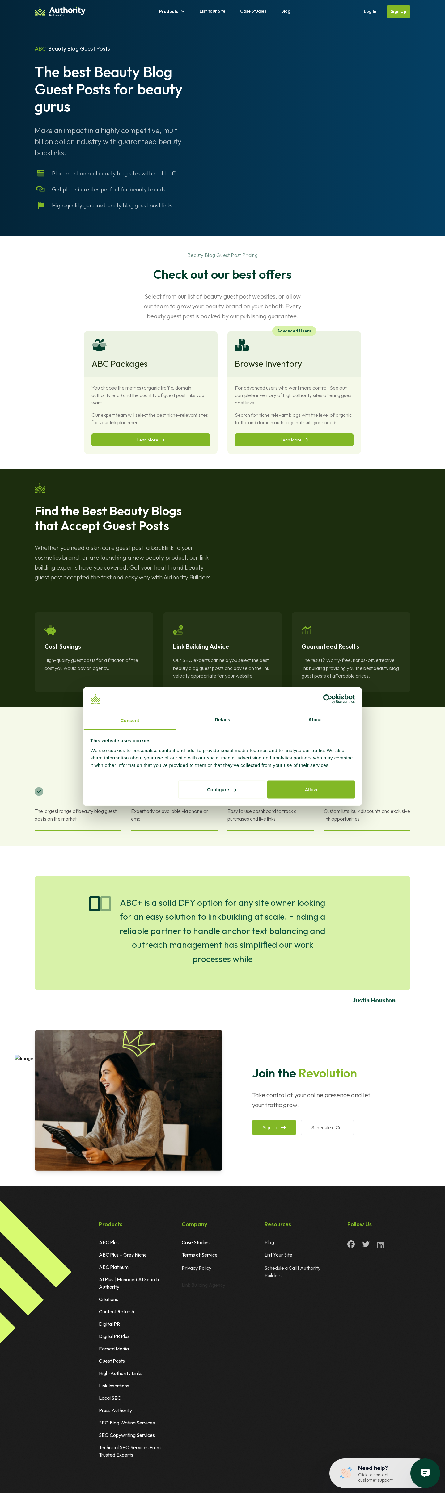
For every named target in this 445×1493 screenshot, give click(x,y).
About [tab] (315, 719)
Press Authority (115, 1410)
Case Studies (253, 11)
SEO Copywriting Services (127, 1435)
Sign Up (398, 11)
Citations (108, 1299)
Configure (221, 789)
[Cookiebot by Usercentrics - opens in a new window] (328, 699)
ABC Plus (109, 1242)
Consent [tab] (130, 720)
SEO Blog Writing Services (127, 1423)
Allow (311, 789)
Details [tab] (222, 719)
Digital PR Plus (114, 1336)
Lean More (150, 440)
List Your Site (212, 11)
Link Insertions (114, 1385)
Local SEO (110, 1398)
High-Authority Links (120, 1373)
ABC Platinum (114, 1267)
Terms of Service (200, 1257)
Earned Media (114, 1348)
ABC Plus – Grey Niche (123, 1255)
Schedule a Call (327, 1127)
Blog (285, 11)
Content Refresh (116, 1311)
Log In (370, 11)
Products (171, 11)
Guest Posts (112, 1361)
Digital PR (109, 1324)
